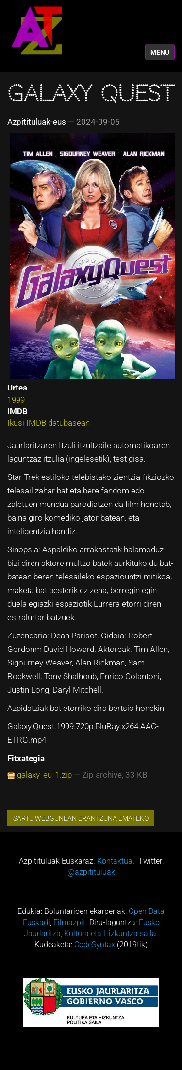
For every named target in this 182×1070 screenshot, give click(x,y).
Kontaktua (114, 861)
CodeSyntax (94, 944)
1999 (16, 400)
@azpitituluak (91, 872)
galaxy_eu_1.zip (44, 775)
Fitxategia (26, 758)
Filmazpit (69, 922)
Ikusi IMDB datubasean (48, 423)
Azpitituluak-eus (36, 122)
